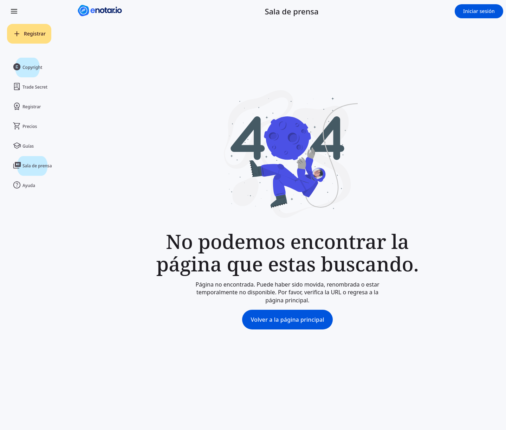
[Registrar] (29, 34)
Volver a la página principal (287, 319)
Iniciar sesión (479, 11)
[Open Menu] (14, 11)
